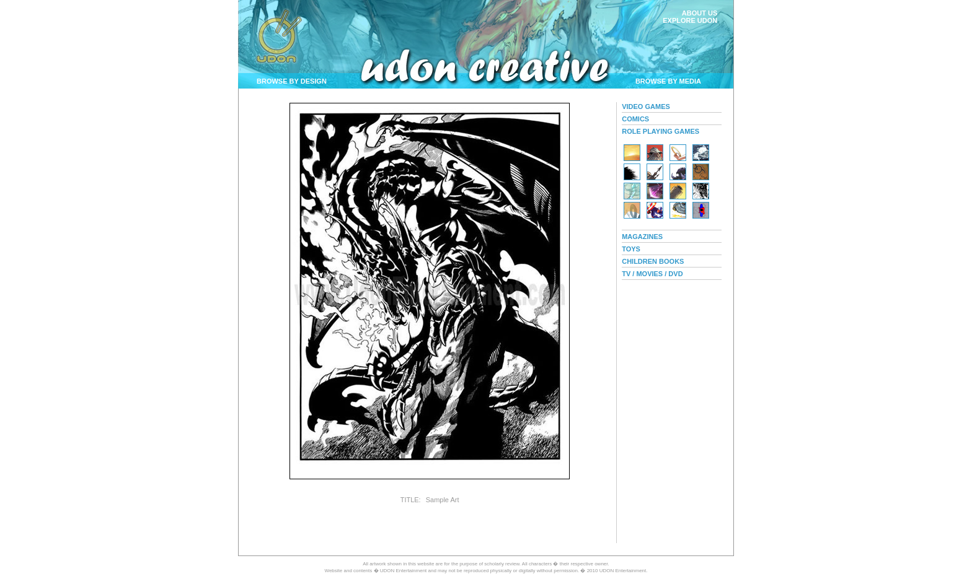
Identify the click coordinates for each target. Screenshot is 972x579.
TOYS (631, 249)
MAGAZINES (642, 236)
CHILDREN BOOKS (653, 261)
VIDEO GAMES (646, 106)
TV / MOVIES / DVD (652, 273)
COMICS (635, 119)
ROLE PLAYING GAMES (660, 131)
